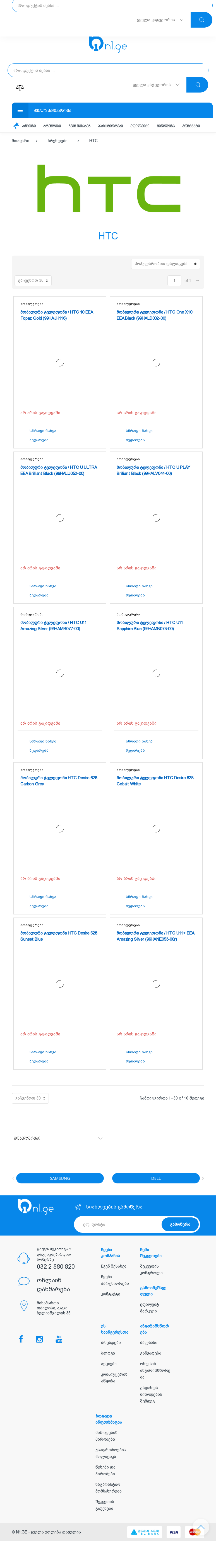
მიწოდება (166, 126)
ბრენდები (52, 126)
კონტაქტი (191, 126)
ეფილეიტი (139, 126)
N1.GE (21, 1532)
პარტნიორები (110, 126)
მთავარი (20, 141)
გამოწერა (180, 1224)
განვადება (150, 1353)
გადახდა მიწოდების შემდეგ (151, 1394)
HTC (93, 141)
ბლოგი (108, 1353)
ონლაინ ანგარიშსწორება (155, 1370)
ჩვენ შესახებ (79, 126)
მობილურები (32, 304)
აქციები (29, 126)
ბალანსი (148, 1342)
